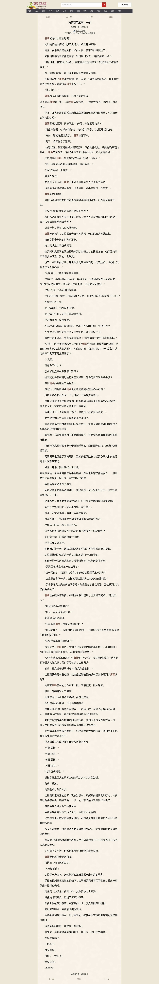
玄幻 (43, 11)
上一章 (69, 17)
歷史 (92, 11)
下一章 (90, 17)
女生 (36, 11)
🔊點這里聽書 (79, 31)
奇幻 (50, 11)
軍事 (85, 11)
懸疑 (105, 11)
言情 (78, 11)
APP (119, 11)
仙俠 (64, 11)
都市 (71, 11)
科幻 (98, 11)
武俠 (57, 11)
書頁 (111, 17)
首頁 (29, 11)
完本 (112, 11)
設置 (48, 17)
